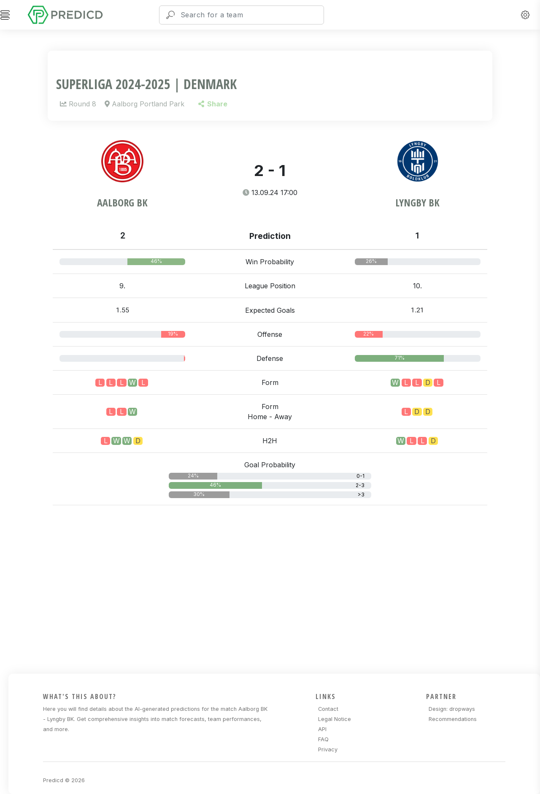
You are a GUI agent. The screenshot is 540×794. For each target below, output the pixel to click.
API (322, 729)
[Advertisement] (275, 588)
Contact (328, 709)
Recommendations (453, 719)
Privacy (328, 749)
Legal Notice (334, 719)
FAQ (323, 739)
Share (212, 104)
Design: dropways (452, 709)
